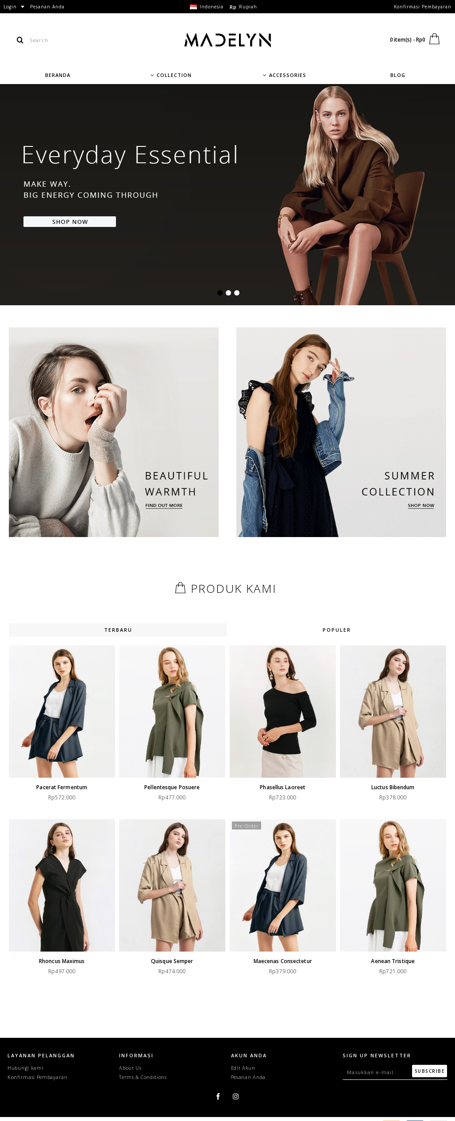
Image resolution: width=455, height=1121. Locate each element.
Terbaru (118, 629)
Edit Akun (243, 1067)
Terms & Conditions (143, 1077)
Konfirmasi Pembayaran (38, 1077)
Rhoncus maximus (62, 959)
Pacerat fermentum (61, 787)
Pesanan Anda (248, 1077)
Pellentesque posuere (170, 787)
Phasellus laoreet (279, 787)
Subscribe (430, 1071)
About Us (130, 1067)
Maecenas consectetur (279, 959)
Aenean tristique (388, 959)
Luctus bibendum (387, 787)
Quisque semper (170, 959)
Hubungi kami (25, 1067)
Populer (337, 629)
